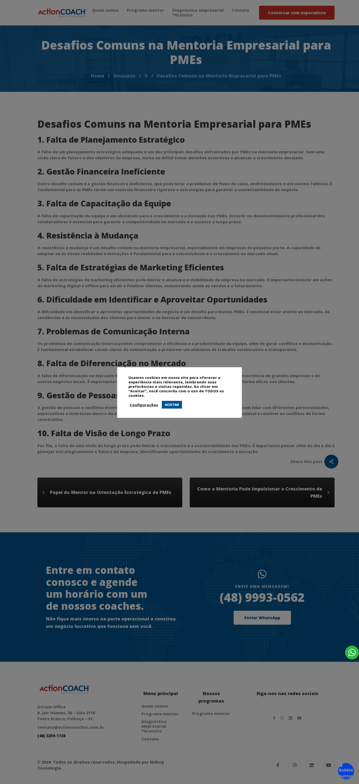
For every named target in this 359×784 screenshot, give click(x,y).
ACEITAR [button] (172, 404)
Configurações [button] (144, 405)
